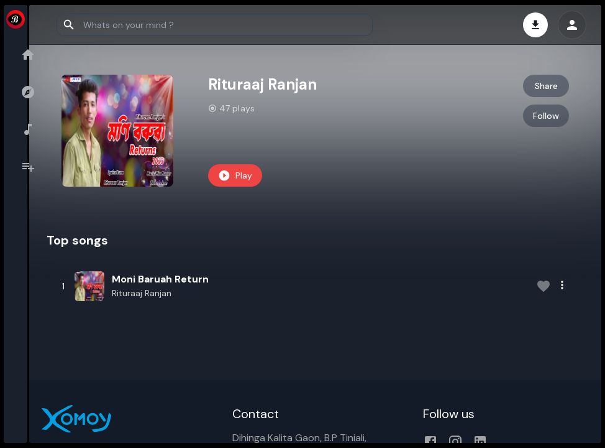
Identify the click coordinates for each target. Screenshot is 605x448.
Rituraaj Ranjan (168, 293)
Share (546, 85)
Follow (547, 115)
